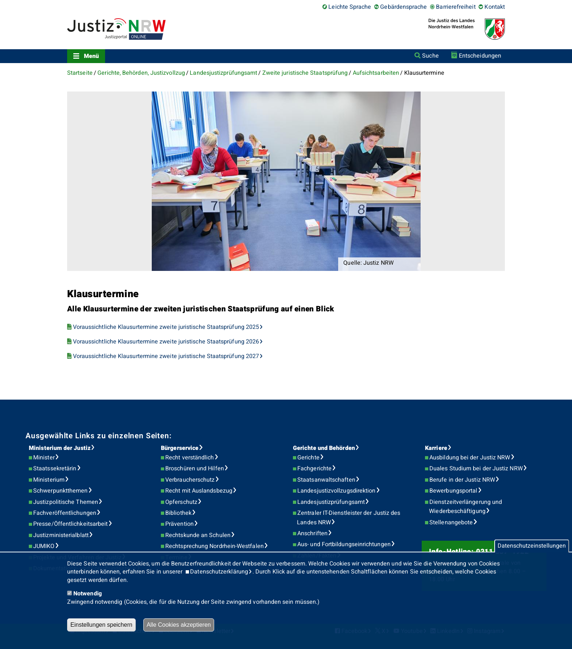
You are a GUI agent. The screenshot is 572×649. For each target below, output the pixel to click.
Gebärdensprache (403, 7)
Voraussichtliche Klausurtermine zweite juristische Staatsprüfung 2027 (166, 356)
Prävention (179, 524)
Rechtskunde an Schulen (198, 535)
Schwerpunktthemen (60, 490)
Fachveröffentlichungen (64, 513)
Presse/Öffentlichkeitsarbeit (70, 524)
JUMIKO (43, 546)
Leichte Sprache (349, 7)
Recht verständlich (189, 457)
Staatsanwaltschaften (326, 479)
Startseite (80, 73)
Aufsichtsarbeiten (376, 73)
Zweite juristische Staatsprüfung (305, 73)
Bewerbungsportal (453, 490)
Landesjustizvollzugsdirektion (336, 490)
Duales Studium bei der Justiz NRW (476, 468)
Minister (44, 457)
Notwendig (87, 593)
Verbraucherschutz (189, 479)
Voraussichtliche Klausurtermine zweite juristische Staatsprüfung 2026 (166, 342)
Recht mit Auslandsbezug (198, 490)
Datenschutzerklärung (219, 571)
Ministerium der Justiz (59, 448)
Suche (430, 55)
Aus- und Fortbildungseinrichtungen (344, 544)
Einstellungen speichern (101, 625)
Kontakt (494, 7)
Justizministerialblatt (61, 535)
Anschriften (312, 533)
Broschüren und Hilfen (194, 468)
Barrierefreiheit (455, 7)
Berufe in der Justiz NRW (462, 479)
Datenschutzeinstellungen (532, 546)
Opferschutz (181, 502)
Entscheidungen (480, 55)
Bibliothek (178, 513)
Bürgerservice (179, 448)
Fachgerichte (314, 468)
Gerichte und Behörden (324, 448)
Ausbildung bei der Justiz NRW (469, 457)
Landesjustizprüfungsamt (223, 73)
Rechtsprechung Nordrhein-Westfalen (214, 546)
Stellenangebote (451, 522)
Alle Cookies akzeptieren (179, 625)
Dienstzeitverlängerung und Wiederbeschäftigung (465, 507)
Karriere (436, 448)
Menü (91, 56)
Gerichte (308, 457)
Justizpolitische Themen (65, 502)
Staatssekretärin (54, 468)
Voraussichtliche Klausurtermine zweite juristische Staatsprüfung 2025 (166, 327)
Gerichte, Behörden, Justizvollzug (141, 73)
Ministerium (49, 479)
